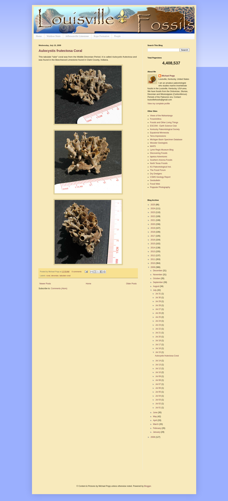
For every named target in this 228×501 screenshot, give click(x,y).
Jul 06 (158, 388)
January (157, 432)
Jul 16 (158, 348)
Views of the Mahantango (161, 115)
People (117, 36)
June (155, 412)
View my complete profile (159, 103)
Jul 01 (158, 407)
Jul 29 (158, 301)
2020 (153, 224)
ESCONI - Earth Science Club (163, 126)
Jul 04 (158, 396)
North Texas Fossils (159, 163)
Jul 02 (158, 403)
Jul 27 (158, 309)
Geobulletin (155, 180)
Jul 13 (158, 364)
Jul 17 (158, 344)
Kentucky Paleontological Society (165, 129)
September (158, 282)
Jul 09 (158, 376)
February (157, 428)
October (157, 278)
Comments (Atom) (59, 288)
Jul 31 (158, 294)
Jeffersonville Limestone (77, 36)
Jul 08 (158, 380)
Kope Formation (101, 36)
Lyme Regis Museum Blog (162, 150)
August (156, 286)
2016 (153, 240)
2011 (153, 259)
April (155, 420)
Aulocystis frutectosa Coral (60, 51)
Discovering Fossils (158, 153)
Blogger (147, 486)
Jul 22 (158, 329)
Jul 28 (158, 305)
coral (48, 276)
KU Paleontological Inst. (160, 167)
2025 (153, 204)
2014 (153, 247)
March (156, 424)
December (158, 270)
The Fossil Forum (158, 170)
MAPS (153, 146)
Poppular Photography (160, 187)
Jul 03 (158, 400)
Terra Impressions (158, 136)
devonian (55, 276)
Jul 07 (158, 384)
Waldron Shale (53, 36)
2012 (153, 255)
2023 (153, 212)
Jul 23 (158, 325)
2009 (153, 267)
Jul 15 (158, 352)
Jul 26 (158, 313)
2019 (153, 228)
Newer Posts (45, 283)
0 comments (77, 272)
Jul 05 (158, 392)
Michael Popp (168, 76)
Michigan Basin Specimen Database (166, 139)
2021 (153, 220)
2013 (153, 251)
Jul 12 (158, 368)
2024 (153, 208)
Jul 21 (158, 332)
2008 (153, 437)
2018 (153, 232)
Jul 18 (158, 340)
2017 (153, 236)
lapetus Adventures (158, 156)
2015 (153, 243)
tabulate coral (65, 276)
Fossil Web (155, 184)
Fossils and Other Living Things (164, 122)
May (155, 416)
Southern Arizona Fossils (161, 160)
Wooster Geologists (159, 143)
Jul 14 (158, 360)
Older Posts (131, 283)
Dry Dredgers (156, 174)
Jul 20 (158, 337)
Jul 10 (158, 372)
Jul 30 (158, 297)
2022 (153, 216)
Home (39, 36)
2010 (153, 263)
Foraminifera (155, 119)
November (158, 274)
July (155, 290)
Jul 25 (158, 317)
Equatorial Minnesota (159, 133)
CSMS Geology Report (160, 177)
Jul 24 (158, 321)
